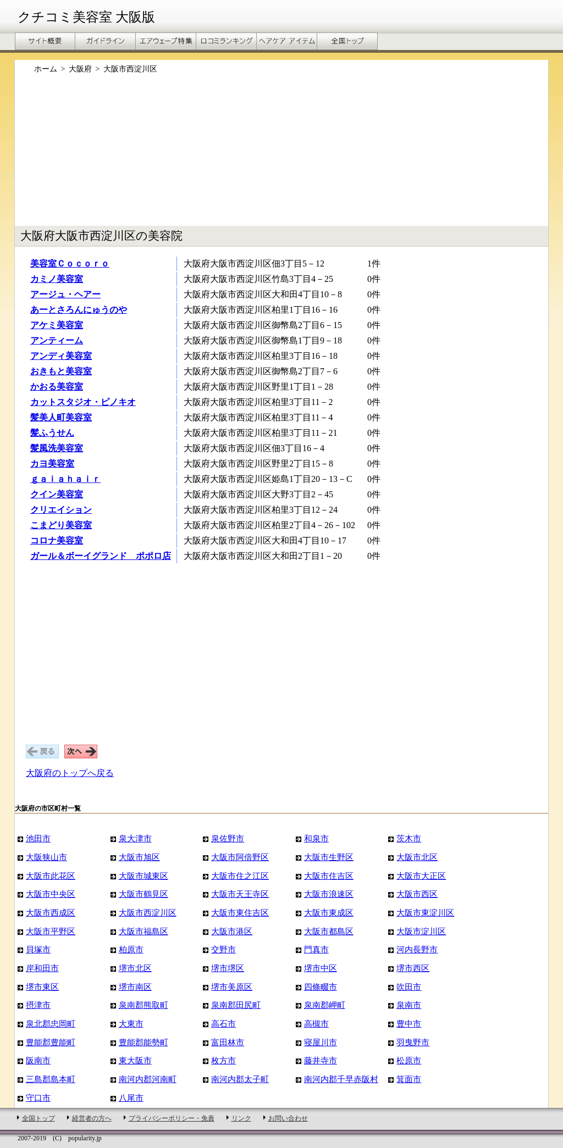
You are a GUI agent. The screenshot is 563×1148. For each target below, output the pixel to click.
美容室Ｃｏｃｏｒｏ (69, 263)
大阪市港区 (231, 931)
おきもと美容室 (61, 371)
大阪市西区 (417, 894)
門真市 (316, 949)
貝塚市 (38, 949)
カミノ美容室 (56, 279)
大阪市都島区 (329, 931)
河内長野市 (417, 949)
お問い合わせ (288, 1118)
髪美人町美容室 (61, 417)
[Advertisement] (281, 155)
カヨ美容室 (52, 463)
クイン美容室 (56, 494)
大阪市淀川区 (421, 931)
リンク (241, 1118)
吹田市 (408, 986)
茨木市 (408, 838)
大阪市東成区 (329, 912)
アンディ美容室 (61, 356)
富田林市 (227, 1042)
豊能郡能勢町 (143, 1042)
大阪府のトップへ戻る (70, 773)
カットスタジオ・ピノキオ (83, 402)
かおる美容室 (56, 386)
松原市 (408, 1060)
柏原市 (131, 949)
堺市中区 (320, 968)
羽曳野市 (412, 1042)
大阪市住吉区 (329, 875)
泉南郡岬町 (324, 1005)
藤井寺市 (320, 1060)
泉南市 (408, 1005)
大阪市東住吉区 (240, 912)
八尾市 (131, 1097)
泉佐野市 (227, 838)
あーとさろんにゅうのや (78, 309)
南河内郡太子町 (240, 1079)
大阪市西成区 (50, 912)
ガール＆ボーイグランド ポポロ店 (100, 556)
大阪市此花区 (50, 875)
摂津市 (38, 1005)
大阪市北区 (417, 857)
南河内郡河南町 (147, 1079)
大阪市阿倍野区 (240, 857)
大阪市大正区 (421, 875)
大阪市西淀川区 (147, 912)
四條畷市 (320, 986)
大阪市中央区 (50, 894)
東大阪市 (135, 1060)
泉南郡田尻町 (236, 1005)
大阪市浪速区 (329, 894)
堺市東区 (42, 986)
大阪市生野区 (329, 857)
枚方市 (223, 1060)
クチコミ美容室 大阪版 (86, 17)
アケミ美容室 (56, 325)
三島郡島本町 (50, 1079)
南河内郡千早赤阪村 (341, 1079)
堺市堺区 (227, 968)
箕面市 (408, 1079)
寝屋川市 (320, 1042)
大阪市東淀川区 (425, 912)
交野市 (223, 949)
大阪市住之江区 (240, 875)
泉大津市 (135, 838)
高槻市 (316, 1023)
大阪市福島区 (143, 931)
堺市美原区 (231, 986)
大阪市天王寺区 (240, 894)
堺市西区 (412, 968)
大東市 (131, 1023)
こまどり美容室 (61, 525)
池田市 (38, 838)
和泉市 (316, 838)
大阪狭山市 (46, 857)
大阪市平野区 (50, 931)
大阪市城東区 (143, 875)
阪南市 (38, 1060)
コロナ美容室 (56, 540)
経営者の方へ (92, 1118)
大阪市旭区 (139, 857)
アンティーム (56, 340)
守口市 (38, 1097)
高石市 (223, 1023)
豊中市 (408, 1023)
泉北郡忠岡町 (50, 1023)
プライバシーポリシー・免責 (171, 1118)
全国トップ (38, 1118)
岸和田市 (42, 968)
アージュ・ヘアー (65, 294)
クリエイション (61, 509)
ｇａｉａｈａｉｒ (65, 479)
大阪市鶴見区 (143, 894)
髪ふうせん (52, 432)
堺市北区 (135, 968)
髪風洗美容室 (56, 448)
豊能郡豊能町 (50, 1042)
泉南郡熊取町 (143, 1005)
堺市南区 (135, 986)
